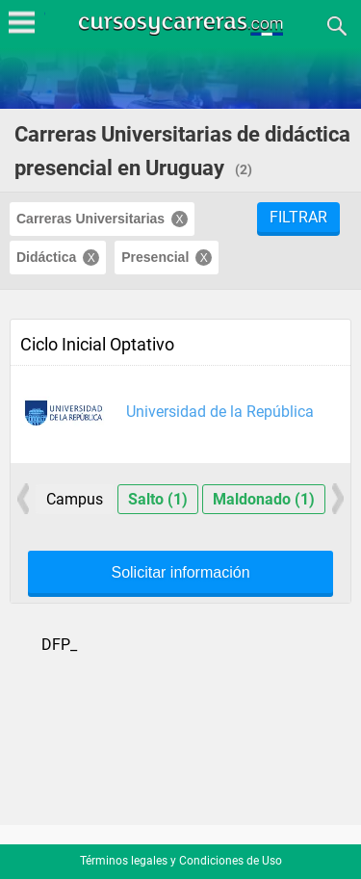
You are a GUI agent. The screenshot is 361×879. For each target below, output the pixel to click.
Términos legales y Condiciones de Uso (181, 860)
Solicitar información (180, 573)
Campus (74, 499)
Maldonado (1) (264, 499)
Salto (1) (158, 499)
